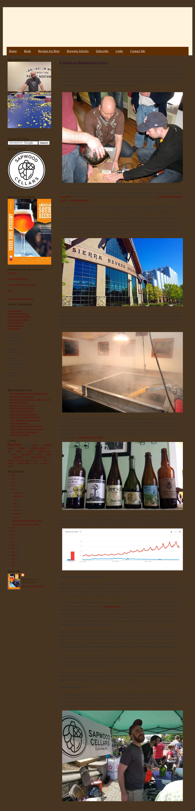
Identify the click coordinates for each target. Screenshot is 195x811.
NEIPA (30, 451)
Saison (19, 451)
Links (119, 51)
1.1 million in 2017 (80, 200)
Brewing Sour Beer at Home (22, 396)
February (17, 513)
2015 (13, 538)
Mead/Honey (18, 457)
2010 (13, 555)
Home (13, 51)
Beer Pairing (44, 463)
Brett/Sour (15, 444)
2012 (13, 548)
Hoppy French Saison (19, 402)
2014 (13, 541)
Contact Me (137, 51)
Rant (36, 460)
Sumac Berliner (14, 328)
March (16, 510)
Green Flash (97, 437)
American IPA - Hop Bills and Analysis (27, 429)
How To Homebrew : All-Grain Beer (26, 426)
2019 (13, 489)
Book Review (45, 451)
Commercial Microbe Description (22, 284)
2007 (13, 566)
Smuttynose (83, 437)
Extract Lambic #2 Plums (18, 319)
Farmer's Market (23, 463)
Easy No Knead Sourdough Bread (25, 420)
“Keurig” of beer (111, 606)
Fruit (34, 444)
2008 (13, 562)
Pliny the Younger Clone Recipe (24, 432)
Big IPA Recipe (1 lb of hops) (22, 405)
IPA (9, 451)
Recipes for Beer (49, 51)
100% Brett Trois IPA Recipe (22, 408)
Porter (39, 454)
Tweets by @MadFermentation (21, 298)
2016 (13, 534)
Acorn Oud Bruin (15, 311)
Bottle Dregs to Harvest (18, 278)
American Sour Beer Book (18, 460)
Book (27, 51)
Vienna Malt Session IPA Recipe (23, 414)
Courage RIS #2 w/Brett (18, 313)
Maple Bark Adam (15, 325)
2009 (13, 559)
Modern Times (38, 447)
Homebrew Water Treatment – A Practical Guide (30, 399)
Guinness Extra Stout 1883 (19, 316)
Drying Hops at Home (20, 435)
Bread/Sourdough (38, 457)
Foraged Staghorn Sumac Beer (26, 524)
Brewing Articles (78, 51)
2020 (13, 486)
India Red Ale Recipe (20, 423)
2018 (13, 527)
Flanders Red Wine (16, 322)
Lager (14, 454)
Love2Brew (65, 196)
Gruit (45, 460)
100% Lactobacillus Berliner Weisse (25, 417)
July (15, 500)
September (18, 496)
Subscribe (102, 51)
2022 (13, 482)
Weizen (10, 463)
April (15, 506)
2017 (13, 531)
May (15, 503)
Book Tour (12, 273)
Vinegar (10, 466)
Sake (35, 463)
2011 (13, 552)
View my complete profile (32, 586)
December (18, 493)
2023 (13, 479)
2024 (13, 475)
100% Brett (26, 454)
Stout (21, 447)
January (16, 517)
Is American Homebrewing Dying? (27, 520)
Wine (49, 454)
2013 (13, 545)
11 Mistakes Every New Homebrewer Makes (29, 393)
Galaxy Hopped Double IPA (22, 411)
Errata (10, 290)
